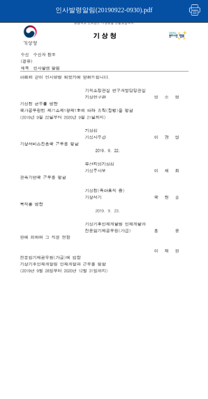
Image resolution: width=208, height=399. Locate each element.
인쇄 (195, 10)
